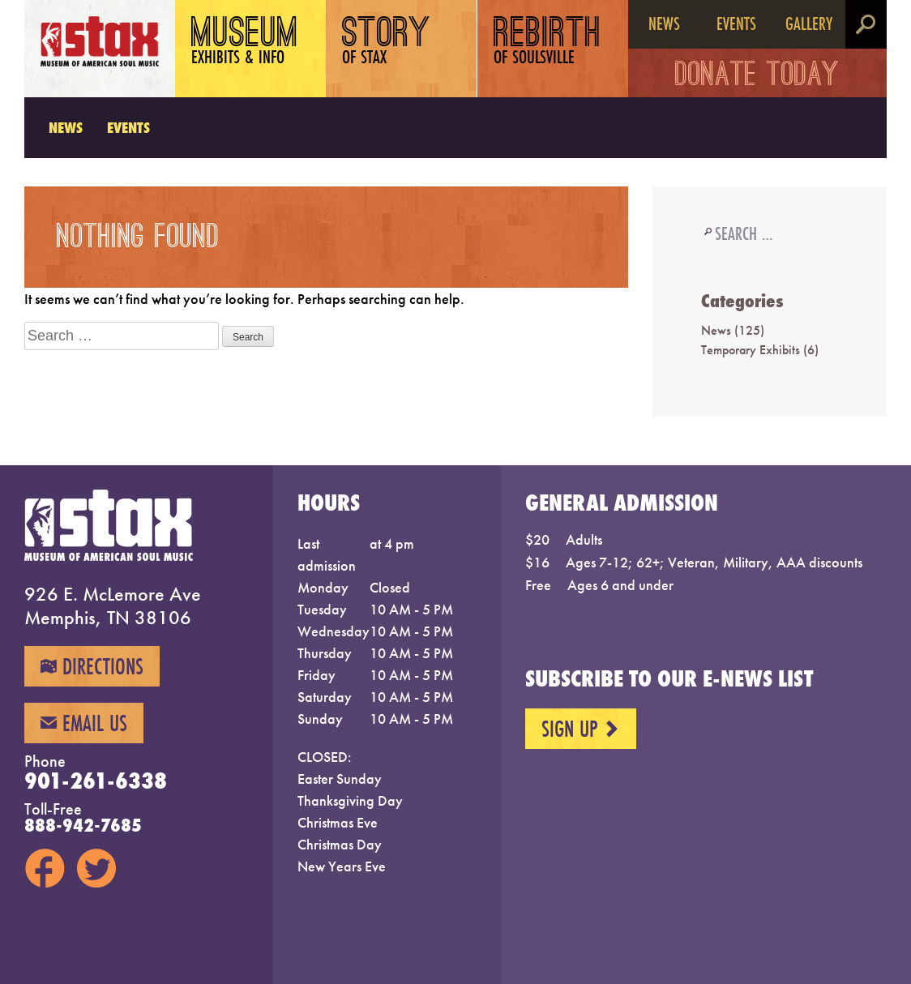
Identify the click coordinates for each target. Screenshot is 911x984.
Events (736, 23)
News (664, 23)
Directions (92, 666)
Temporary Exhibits (750, 349)
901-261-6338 (95, 780)
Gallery (808, 23)
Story (386, 42)
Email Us (84, 723)
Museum (245, 42)
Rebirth (547, 42)
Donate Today (757, 77)
